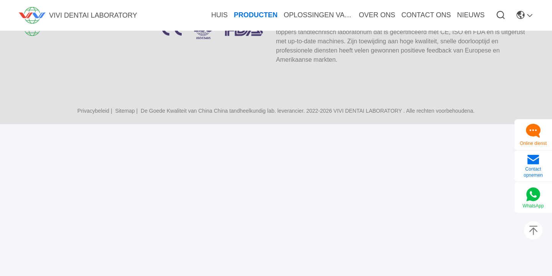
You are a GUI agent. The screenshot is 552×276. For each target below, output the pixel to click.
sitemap (125, 111)
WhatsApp (533, 206)
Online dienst (533, 143)
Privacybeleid (93, 111)
